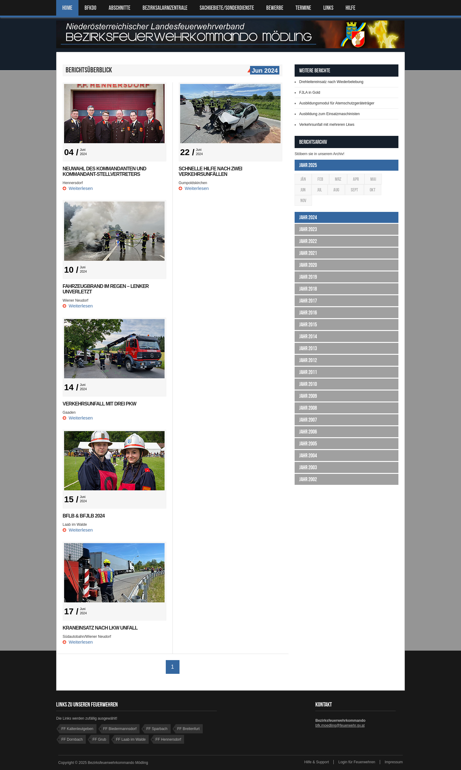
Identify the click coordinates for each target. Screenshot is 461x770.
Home (67, 8)
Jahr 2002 (308, 479)
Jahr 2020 (308, 265)
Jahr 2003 (308, 467)
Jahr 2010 (308, 384)
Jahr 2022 (308, 241)
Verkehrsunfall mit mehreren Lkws (326, 124)
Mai (373, 179)
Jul (319, 189)
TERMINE (303, 8)
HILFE (350, 8)
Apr (356, 179)
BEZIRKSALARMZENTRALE (165, 8)
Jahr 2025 (308, 165)
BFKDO (90, 8)
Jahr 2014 (308, 336)
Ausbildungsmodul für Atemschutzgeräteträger (336, 103)
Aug (336, 189)
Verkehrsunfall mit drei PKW (99, 403)
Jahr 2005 (308, 444)
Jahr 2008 (308, 408)
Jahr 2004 (308, 455)
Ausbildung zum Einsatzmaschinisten (329, 114)
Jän (303, 179)
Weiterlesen (81, 188)
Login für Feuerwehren (356, 762)
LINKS (328, 8)
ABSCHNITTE (119, 8)
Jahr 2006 (308, 432)
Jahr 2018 (308, 289)
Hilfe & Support (316, 762)
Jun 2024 (264, 70)
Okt (373, 189)
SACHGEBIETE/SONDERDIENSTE (227, 8)
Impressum (394, 762)
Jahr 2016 (308, 313)
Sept (354, 189)
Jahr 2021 (308, 253)
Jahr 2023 (308, 229)
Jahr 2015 (308, 324)
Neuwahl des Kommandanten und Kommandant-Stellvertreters (104, 171)
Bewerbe (274, 8)
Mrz (338, 179)
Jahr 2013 (308, 348)
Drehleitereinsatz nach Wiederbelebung (331, 82)
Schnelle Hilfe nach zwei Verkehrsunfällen (210, 171)
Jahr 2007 (308, 420)
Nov (303, 200)
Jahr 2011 (308, 372)
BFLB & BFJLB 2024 (84, 515)
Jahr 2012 (308, 360)
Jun (303, 189)
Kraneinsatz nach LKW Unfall (100, 627)
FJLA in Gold (309, 92)
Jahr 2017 (308, 301)
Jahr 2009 (308, 396)
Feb (320, 179)
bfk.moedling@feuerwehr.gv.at (340, 725)
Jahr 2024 (308, 217)
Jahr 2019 (308, 277)
